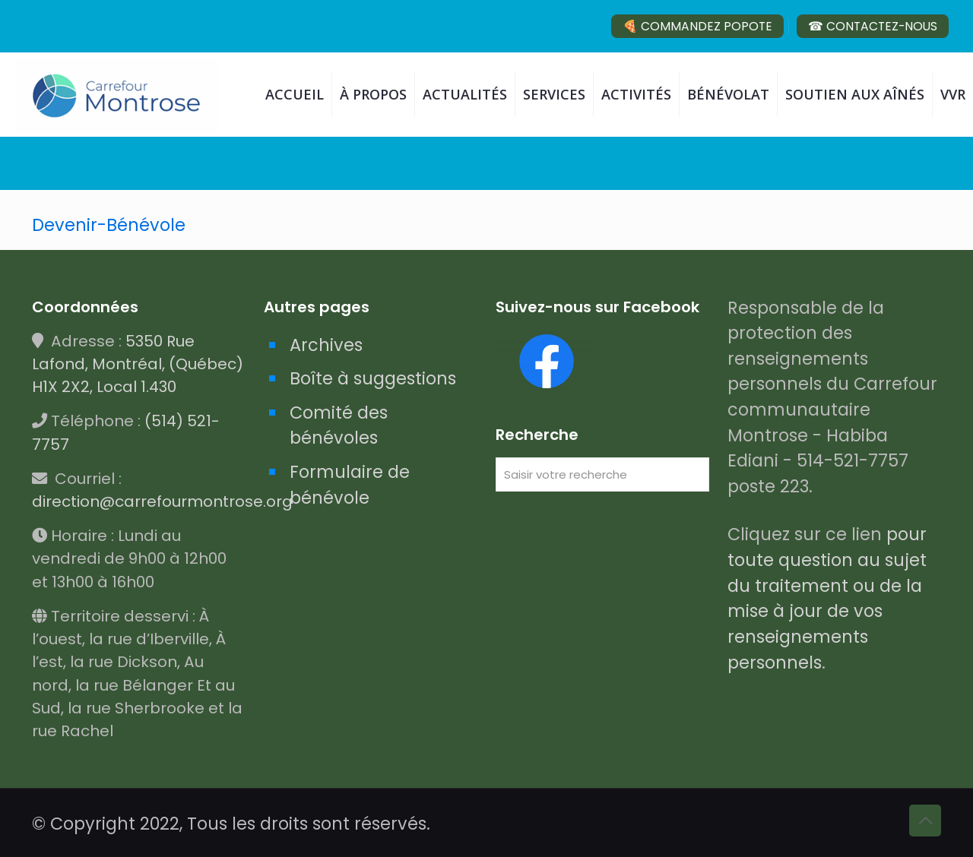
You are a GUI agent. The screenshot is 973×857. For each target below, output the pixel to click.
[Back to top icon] (925, 820)
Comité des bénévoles (339, 425)
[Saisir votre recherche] (602, 474)
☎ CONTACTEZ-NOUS (872, 26)
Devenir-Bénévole (108, 225)
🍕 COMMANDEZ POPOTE (697, 26)
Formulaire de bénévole (350, 485)
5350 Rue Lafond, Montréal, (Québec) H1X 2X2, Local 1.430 (137, 363)
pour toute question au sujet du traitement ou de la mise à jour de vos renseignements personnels (827, 598)
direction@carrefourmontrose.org (162, 501)
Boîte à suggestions (373, 378)
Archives (326, 345)
